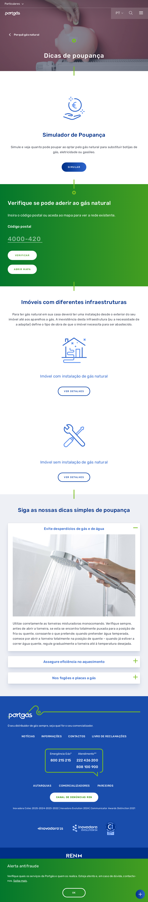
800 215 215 (60, 760)
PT (118, 13)
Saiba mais (20, 880)
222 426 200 (87, 760)
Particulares (14, 3)
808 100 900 (87, 767)
